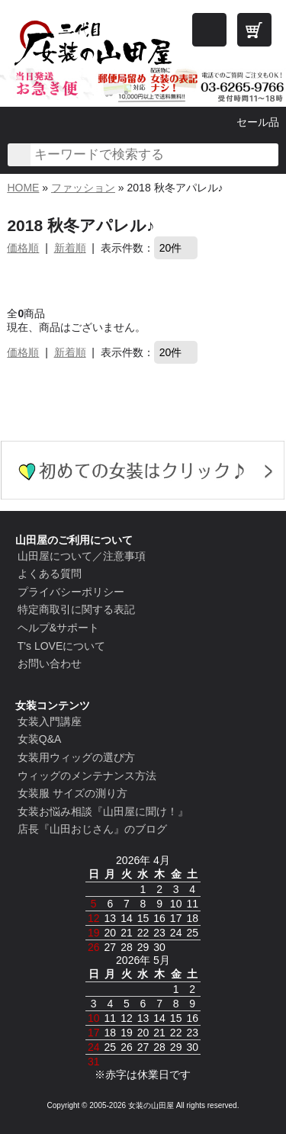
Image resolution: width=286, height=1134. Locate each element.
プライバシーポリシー (71, 592)
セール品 (257, 122)
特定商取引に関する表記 (76, 609)
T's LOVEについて (61, 646)
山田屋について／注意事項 (82, 556)
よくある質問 (50, 573)
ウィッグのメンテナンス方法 (87, 775)
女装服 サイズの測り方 (72, 793)
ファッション (83, 188)
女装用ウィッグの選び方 (76, 757)
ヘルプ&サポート (58, 628)
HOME (23, 188)
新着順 (70, 248)
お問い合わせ (50, 663)
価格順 (23, 248)
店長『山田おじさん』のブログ (92, 829)
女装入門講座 (50, 721)
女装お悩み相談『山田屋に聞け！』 (103, 811)
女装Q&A (40, 739)
